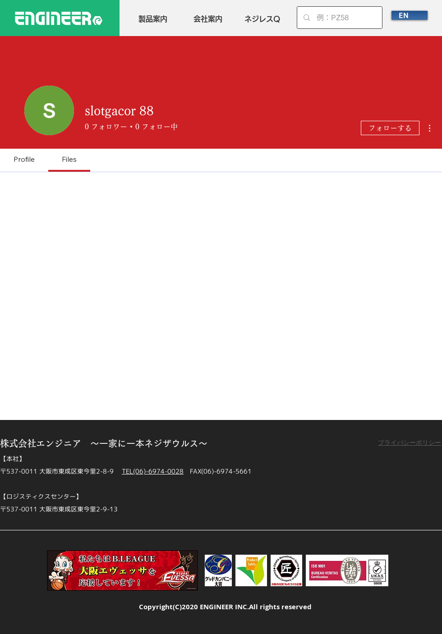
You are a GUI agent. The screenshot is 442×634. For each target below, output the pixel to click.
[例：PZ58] (340, 17)
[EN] (409, 15)
